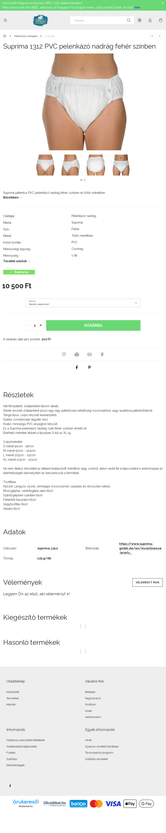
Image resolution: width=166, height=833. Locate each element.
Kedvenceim (93, 717)
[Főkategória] (5, 36)
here (137, 7)
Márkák (11, 704)
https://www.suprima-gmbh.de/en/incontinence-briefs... (140, 548)
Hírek (88, 740)
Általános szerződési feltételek (25, 740)
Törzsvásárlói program (99, 752)
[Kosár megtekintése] (160, 20)
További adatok (15, 261)
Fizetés (10, 752)
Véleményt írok (147, 582)
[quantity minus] (29, 325)
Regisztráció (93, 698)
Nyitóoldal (12, 692)
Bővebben (11, 197)
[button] (81, 180)
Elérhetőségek (15, 765)
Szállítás (11, 759)
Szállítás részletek (96, 759)
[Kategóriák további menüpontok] (5, 20)
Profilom (90, 704)
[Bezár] (163, 3)
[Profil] (150, 20)
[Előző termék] (152, 36)
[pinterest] (89, 367)
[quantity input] (34, 325)
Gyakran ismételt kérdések (102, 746)
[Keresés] (102, 20)
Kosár (88, 710)
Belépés (90, 692)
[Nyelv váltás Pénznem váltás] (139, 20)
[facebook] (76, 367)
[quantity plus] (40, 325)
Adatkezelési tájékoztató (21, 746)
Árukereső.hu (26, 806)
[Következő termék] (159, 36)
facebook (10, 785)
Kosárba (93, 325)
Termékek (12, 698)
